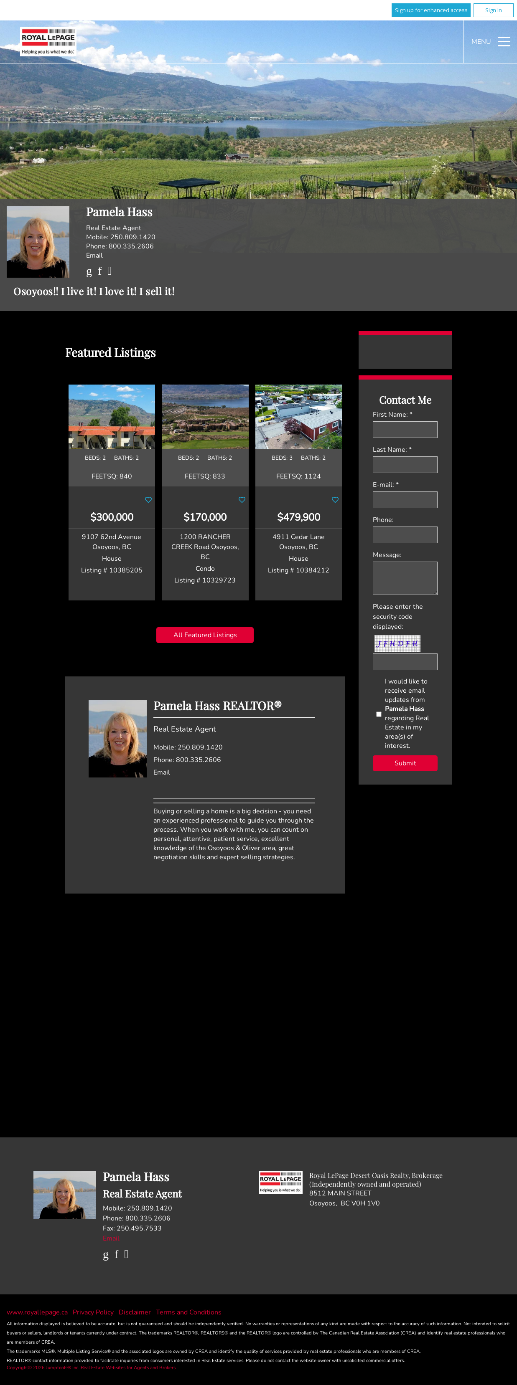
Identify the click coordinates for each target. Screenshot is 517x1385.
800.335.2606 (131, 246)
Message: (387, 555)
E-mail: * (386, 484)
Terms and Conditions (189, 1312)
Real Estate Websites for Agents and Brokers (128, 1368)
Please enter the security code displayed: (398, 616)
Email (94, 255)
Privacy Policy (94, 1312)
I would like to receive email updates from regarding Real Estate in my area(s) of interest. (407, 713)
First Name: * (393, 414)
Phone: (383, 519)
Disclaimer (136, 1312)
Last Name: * (392, 449)
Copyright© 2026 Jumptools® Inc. (43, 1368)
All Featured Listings (205, 635)
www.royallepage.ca (37, 1312)
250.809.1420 (132, 237)
